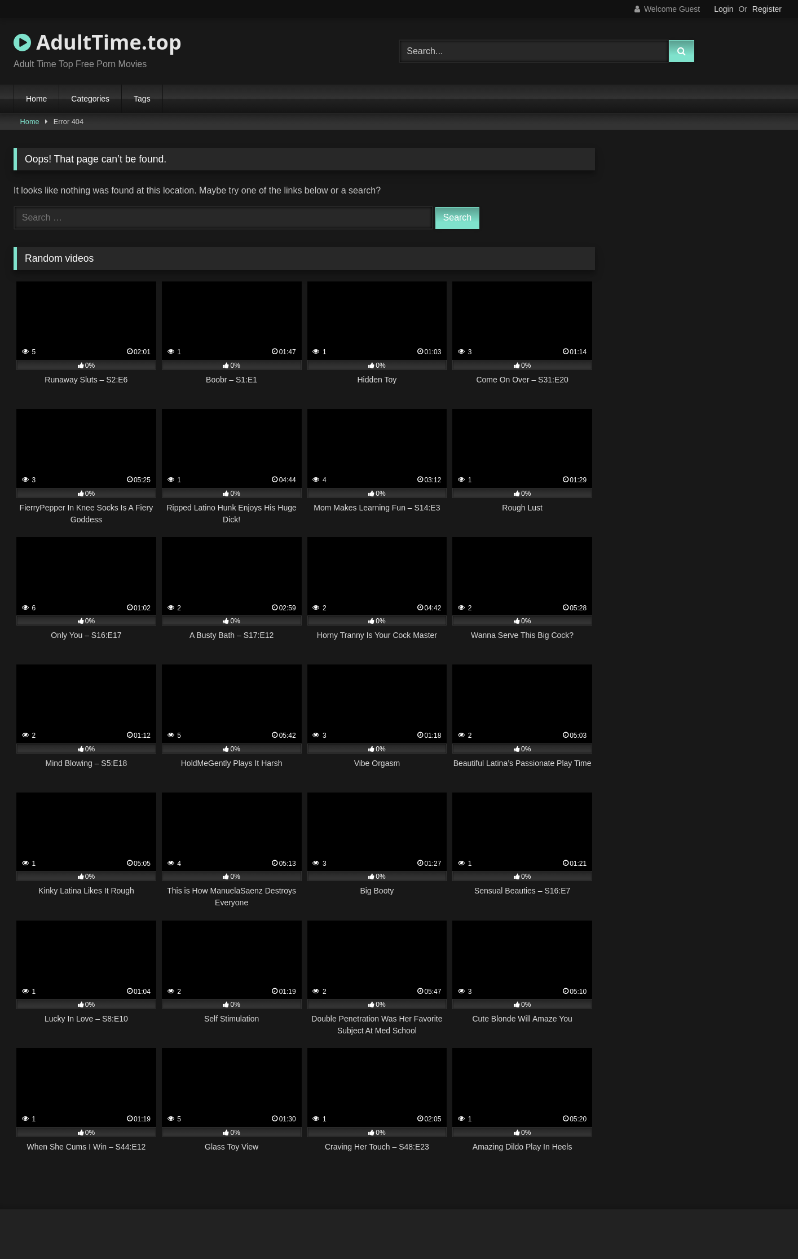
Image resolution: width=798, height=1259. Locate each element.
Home (36, 98)
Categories (90, 98)
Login (723, 9)
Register (767, 9)
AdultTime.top (98, 42)
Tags (142, 98)
